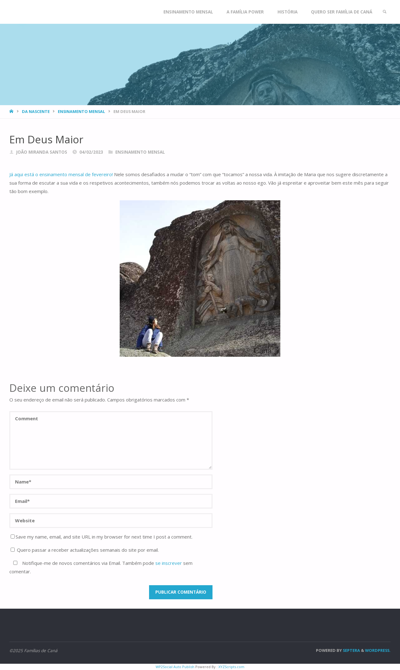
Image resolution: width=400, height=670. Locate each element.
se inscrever (168, 563)
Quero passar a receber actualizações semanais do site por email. (85, 550)
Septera (351, 650)
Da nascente (36, 111)
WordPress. (378, 650)
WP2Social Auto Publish (175, 666)
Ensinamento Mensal (81, 111)
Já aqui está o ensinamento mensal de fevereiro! (61, 174)
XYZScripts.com (231, 666)
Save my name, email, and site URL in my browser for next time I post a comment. (101, 537)
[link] (385, 12)
